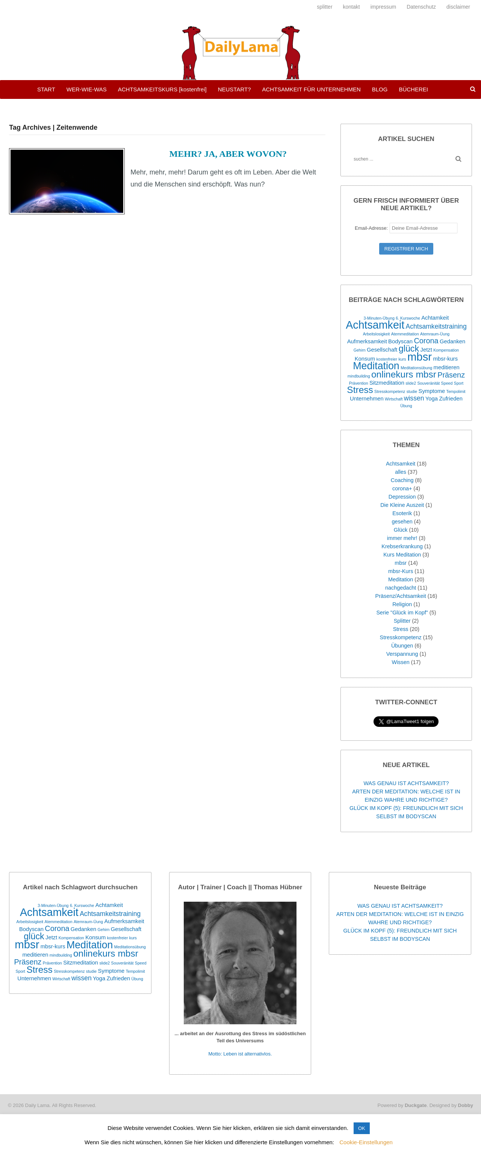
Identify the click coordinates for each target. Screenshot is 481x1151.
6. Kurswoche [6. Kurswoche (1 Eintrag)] (408, 318)
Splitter (402, 621)
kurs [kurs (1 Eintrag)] (402, 359)
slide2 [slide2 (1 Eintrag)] (410, 383)
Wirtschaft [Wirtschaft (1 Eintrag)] (393, 399)
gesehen (402, 522)
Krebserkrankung (402, 546)
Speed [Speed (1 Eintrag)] (447, 383)
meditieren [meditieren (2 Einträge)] (447, 367)
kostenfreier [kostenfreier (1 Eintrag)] (386, 359)
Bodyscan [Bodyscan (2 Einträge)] (400, 341)
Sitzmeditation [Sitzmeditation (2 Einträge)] (386, 383)
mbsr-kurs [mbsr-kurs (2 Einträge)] (445, 359)
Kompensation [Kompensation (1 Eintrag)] (446, 350)
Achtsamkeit (400, 464)
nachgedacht (400, 588)
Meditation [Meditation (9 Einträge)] (376, 366)
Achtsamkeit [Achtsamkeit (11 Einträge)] (375, 325)
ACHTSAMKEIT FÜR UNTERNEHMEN (311, 89)
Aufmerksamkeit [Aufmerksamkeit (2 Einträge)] (367, 341)
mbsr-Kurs (400, 571)
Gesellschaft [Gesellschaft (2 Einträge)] (382, 350)
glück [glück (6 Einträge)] (409, 348)
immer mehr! (402, 538)
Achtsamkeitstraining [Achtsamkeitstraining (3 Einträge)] (435, 326)
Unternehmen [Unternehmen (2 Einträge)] (367, 399)
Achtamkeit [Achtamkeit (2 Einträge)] (435, 318)
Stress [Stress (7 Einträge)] (360, 390)
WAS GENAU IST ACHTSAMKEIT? (406, 783)
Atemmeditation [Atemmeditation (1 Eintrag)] (405, 334)
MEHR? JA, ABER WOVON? (228, 154)
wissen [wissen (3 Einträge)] (414, 398)
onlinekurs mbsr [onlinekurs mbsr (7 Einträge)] (403, 374)
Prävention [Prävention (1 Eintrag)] (358, 383)
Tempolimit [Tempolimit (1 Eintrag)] (456, 391)
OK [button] (361, 1128)
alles (400, 472)
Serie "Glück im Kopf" (402, 613)
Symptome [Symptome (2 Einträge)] (432, 391)
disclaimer (458, 7)
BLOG (380, 89)
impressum (383, 7)
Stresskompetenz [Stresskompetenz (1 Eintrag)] (389, 391)
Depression (402, 497)
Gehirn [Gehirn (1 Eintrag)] (360, 350)
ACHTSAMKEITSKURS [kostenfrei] (162, 89)
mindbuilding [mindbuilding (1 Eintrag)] (359, 376)
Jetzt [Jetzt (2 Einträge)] (426, 350)
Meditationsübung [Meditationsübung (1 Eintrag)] (416, 367)
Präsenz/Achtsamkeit (400, 596)
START (46, 89)
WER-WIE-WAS (87, 89)
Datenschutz (421, 7)
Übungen (402, 646)
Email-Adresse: (406, 228)
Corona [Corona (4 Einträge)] (426, 341)
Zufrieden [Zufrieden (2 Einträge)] (451, 399)
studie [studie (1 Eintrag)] (412, 391)
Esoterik (402, 513)
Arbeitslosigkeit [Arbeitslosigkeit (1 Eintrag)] (376, 334)
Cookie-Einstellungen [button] (366, 1142)
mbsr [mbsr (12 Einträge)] (419, 356)
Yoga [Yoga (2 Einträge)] (431, 399)
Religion (402, 604)
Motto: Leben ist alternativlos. (240, 1054)
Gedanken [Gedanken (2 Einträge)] (452, 341)
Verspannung (402, 654)
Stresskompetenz (401, 637)
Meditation (400, 579)
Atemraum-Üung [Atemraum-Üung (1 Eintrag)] (434, 334)
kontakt (351, 7)
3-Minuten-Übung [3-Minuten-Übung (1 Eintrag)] (379, 318)
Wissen (401, 662)
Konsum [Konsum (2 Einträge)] (365, 359)
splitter (324, 7)
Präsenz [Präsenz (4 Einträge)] (451, 375)
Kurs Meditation (402, 555)
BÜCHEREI (413, 89)
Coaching (402, 480)
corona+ (402, 488)
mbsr (401, 563)
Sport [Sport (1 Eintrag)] (458, 383)
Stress (400, 629)
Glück (401, 530)
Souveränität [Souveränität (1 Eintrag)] (428, 383)
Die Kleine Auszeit (402, 505)
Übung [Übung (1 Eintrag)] (406, 405)
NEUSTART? (234, 89)
